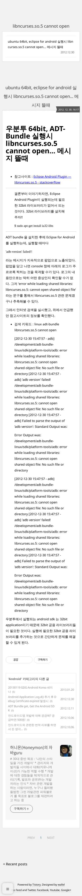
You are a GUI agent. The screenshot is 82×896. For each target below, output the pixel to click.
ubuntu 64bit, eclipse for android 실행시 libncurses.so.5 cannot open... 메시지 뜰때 (40, 44)
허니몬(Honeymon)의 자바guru (31, 750)
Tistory (36, 884)
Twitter (32, 890)
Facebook (43, 890)
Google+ (66, 890)
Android (15, 679)
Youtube (55, 890)
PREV (31, 838)
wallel (61, 884)
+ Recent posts (15, 864)
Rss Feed (16, 890)
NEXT (51, 838)
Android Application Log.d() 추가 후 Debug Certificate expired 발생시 (32, 699)
